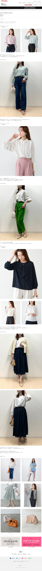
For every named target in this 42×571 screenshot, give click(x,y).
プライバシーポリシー (26, 561)
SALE (18, 7)
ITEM (11, 7)
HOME (2, 9)
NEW (14, 7)
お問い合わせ (18, 561)
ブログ (5, 9)
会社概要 (22, 561)
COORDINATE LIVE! (32, 7)
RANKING (22, 7)
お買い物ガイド (14, 561)
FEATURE (26, 7)
